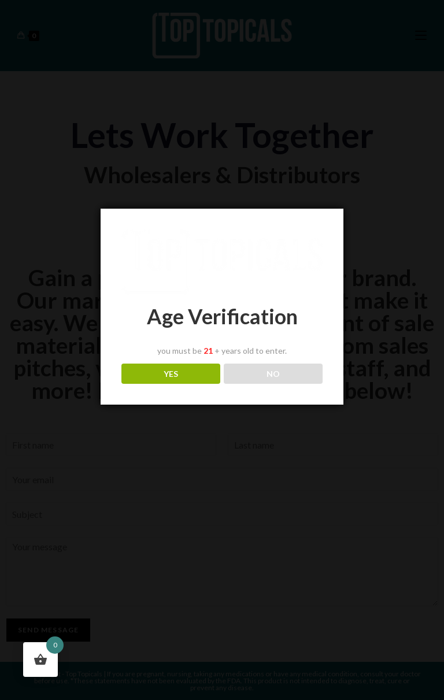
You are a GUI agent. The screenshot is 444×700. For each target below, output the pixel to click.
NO (273, 374)
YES (171, 374)
